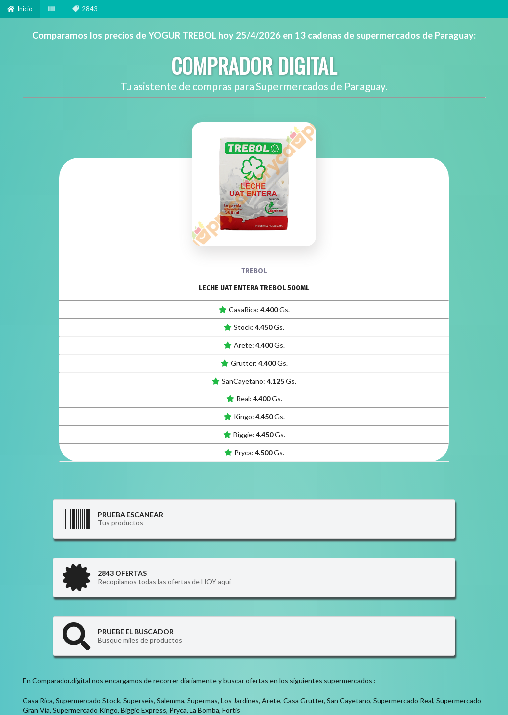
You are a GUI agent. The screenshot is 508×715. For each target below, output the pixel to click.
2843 (85, 9)
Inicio (20, 9)
